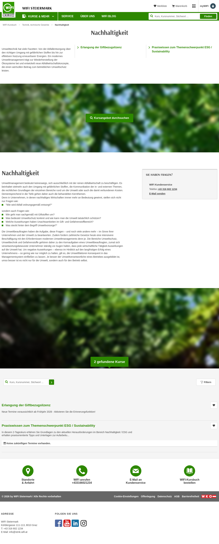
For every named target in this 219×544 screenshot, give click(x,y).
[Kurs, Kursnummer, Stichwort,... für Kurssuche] (29, 382)
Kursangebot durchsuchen (109, 117)
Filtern (206, 382)
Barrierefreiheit (190, 496)
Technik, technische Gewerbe (35, 25)
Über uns (87, 16)
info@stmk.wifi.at (18, 532)
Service (67, 16)
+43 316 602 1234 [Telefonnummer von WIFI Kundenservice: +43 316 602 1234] (167, 189)
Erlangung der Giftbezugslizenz (101, 47)
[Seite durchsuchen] (183, 16)
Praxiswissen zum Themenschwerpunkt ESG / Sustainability (48, 425)
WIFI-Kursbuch (9, 25)
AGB (176, 496)
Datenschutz (165, 496)
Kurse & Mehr (36, 16)
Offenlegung (148, 496)
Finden (208, 16)
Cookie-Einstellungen (126, 496)
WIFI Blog (109, 16)
